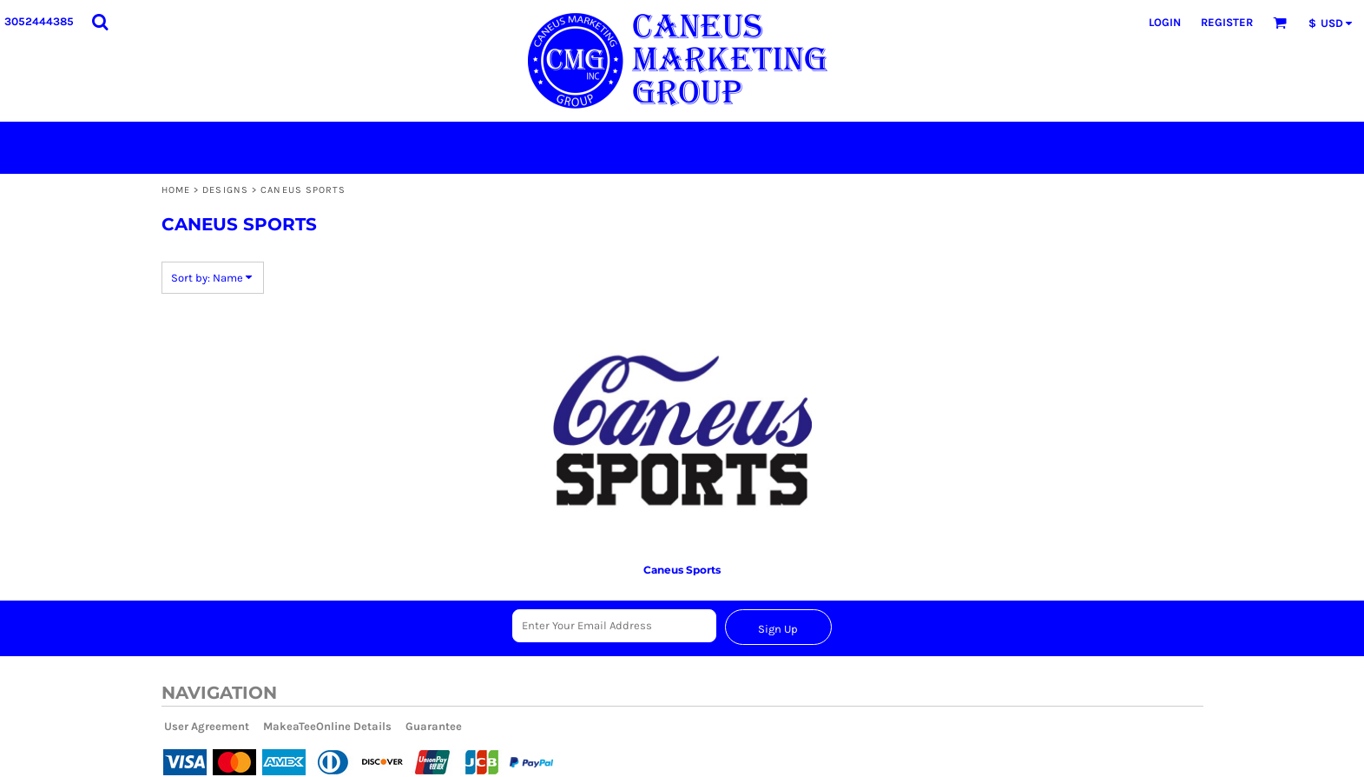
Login (1165, 22)
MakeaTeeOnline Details (327, 726)
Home (175, 190)
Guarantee (433, 726)
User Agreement (206, 726)
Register (1227, 22)
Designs (225, 190)
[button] (100, 21)
